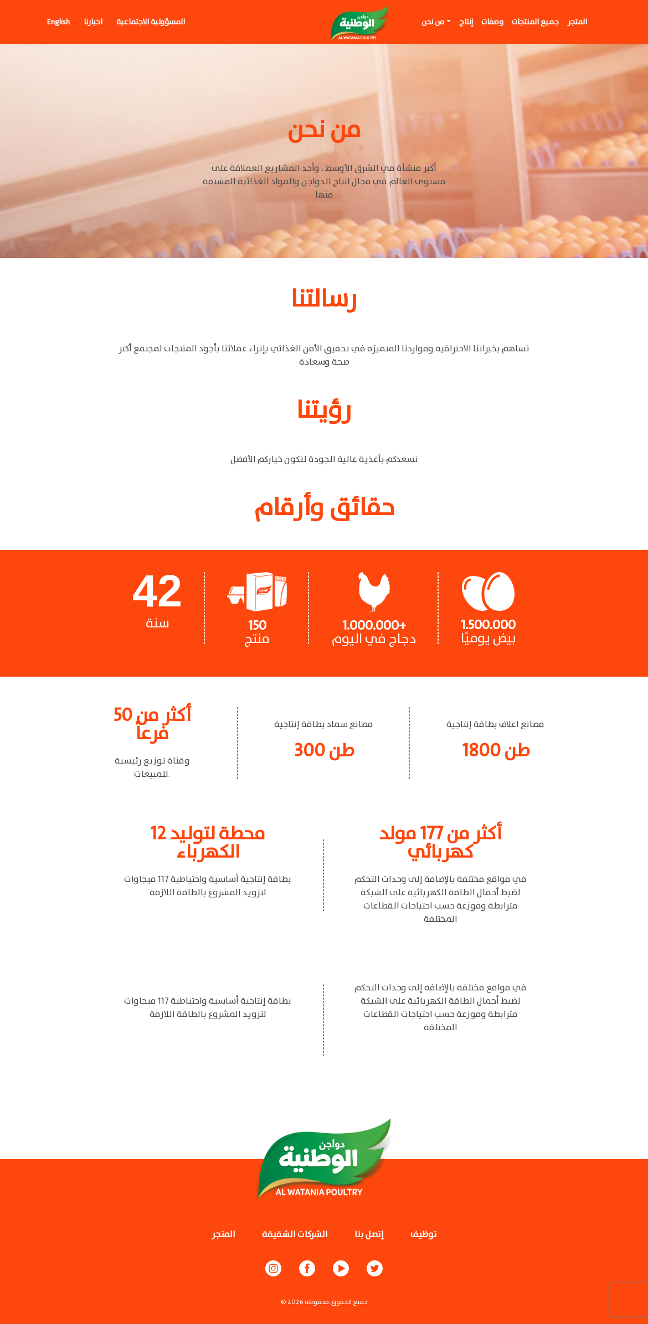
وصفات (492, 22)
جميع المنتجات (535, 22)
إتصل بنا (369, 1235)
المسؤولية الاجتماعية (150, 22)
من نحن (432, 22)
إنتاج (466, 22)
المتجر (577, 22)
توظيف (423, 1235)
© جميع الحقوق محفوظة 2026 (324, 1302)
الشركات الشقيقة (295, 1235)
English (58, 22)
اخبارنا (93, 22)
